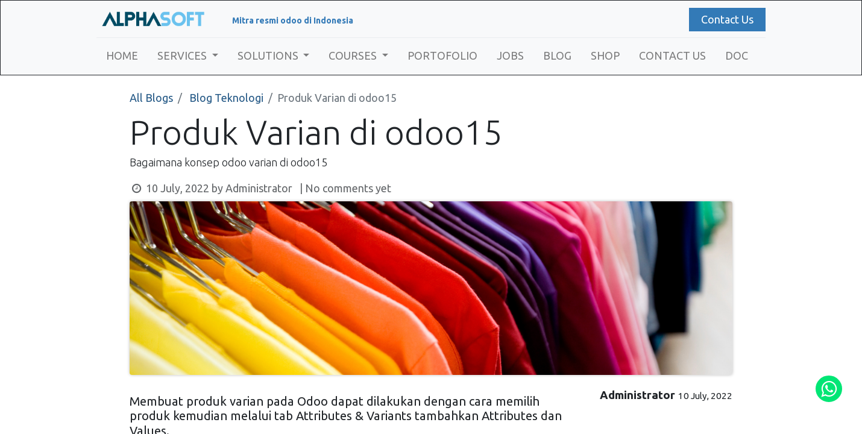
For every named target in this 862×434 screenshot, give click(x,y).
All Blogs (151, 98)
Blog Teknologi (226, 98)
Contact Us (727, 19)
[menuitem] (122, 56)
